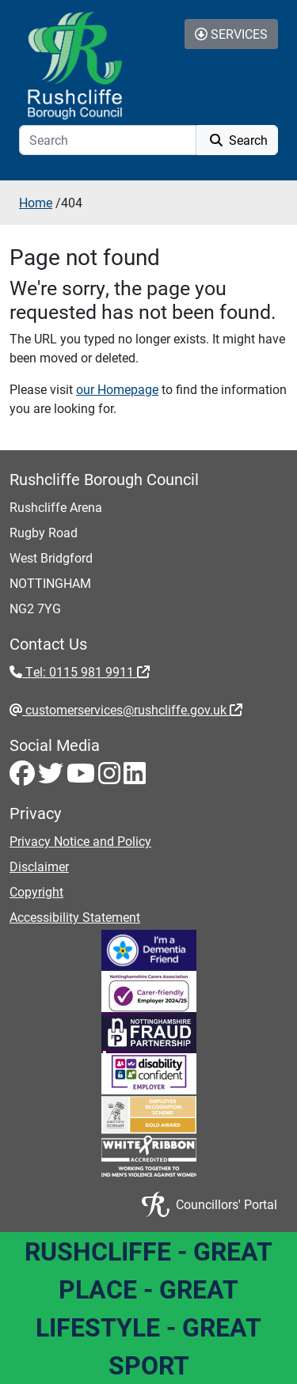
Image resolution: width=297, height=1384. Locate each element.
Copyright (36, 891)
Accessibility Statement (75, 916)
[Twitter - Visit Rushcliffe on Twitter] (52, 777)
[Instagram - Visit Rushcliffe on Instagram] (111, 777)
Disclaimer (39, 866)
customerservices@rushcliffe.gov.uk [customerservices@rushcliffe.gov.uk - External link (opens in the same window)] (132, 709)
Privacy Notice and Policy (80, 840)
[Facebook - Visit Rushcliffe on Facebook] (24, 777)
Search (237, 139)
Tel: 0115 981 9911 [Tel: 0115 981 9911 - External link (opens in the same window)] (86, 671)
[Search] (107, 140)
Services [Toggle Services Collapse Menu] (231, 33)
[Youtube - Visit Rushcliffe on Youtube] (82, 777)
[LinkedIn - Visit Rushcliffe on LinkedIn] (135, 777)
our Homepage (117, 389)
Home (35, 202)
